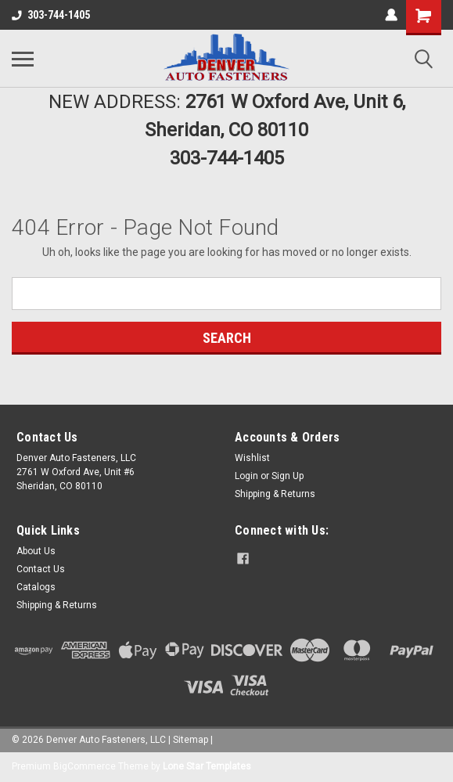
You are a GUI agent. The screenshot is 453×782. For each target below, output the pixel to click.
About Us (36, 551)
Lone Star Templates (207, 766)
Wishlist (252, 457)
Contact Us (40, 569)
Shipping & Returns (275, 493)
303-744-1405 (51, 15)
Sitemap (190, 739)
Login (246, 475)
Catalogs (36, 587)
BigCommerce (84, 766)
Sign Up (287, 475)
